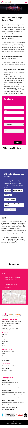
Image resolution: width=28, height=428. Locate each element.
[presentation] (13, 136)
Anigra (3, 353)
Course (5, 128)
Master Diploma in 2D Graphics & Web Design (13, 402)
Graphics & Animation (7, 370)
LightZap (4, 355)
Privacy (7, 423)
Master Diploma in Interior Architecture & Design (13, 392)
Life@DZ (4, 339)
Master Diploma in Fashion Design (10, 382)
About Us (4, 334)
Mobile (5, 110)
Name (5, 104)
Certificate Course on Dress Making (10, 387)
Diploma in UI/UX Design (8, 409)
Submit (17, 142)
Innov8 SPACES (6, 360)
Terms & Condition (13, 423)
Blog (3, 343)
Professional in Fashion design (9, 384)
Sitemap (20, 423)
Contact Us (5, 345)
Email (5, 116)
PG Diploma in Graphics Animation (10, 407)
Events (4, 336)
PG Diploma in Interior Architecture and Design (13, 394)
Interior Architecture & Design (9, 365)
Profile (5, 121)
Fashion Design (5, 368)
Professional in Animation (8, 404)
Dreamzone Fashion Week (8, 351)
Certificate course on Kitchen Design (11, 397)
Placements (5, 341)
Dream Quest (5, 358)
